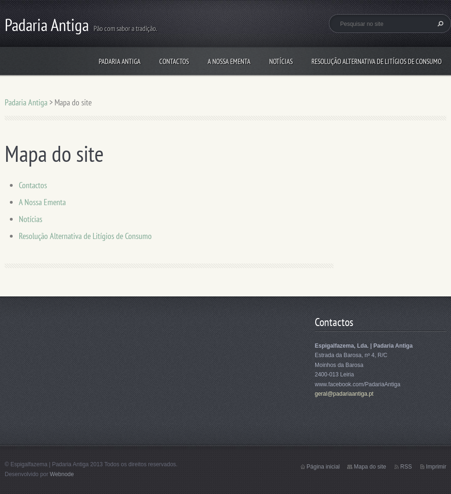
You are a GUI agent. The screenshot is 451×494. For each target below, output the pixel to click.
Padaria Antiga (119, 61)
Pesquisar (439, 23)
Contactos (174, 61)
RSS (406, 466)
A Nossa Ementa (229, 61)
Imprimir (436, 466)
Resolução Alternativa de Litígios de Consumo (376, 61)
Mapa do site (370, 466)
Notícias (281, 61)
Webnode (62, 474)
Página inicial (323, 466)
